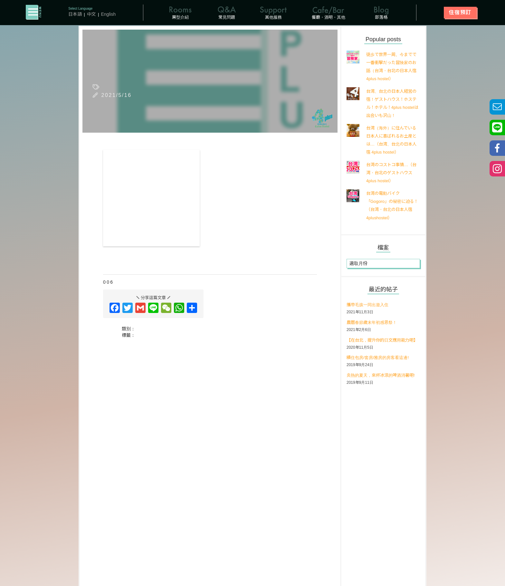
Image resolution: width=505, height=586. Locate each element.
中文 (91, 14)
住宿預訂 (460, 12)
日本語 (75, 14)
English (108, 14)
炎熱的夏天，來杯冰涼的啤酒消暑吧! (383, 384)
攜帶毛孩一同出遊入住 (369, 305)
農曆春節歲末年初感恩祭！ (374, 323)
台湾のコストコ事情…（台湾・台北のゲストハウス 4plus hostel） (391, 173)
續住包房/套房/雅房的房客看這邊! (380, 366)
